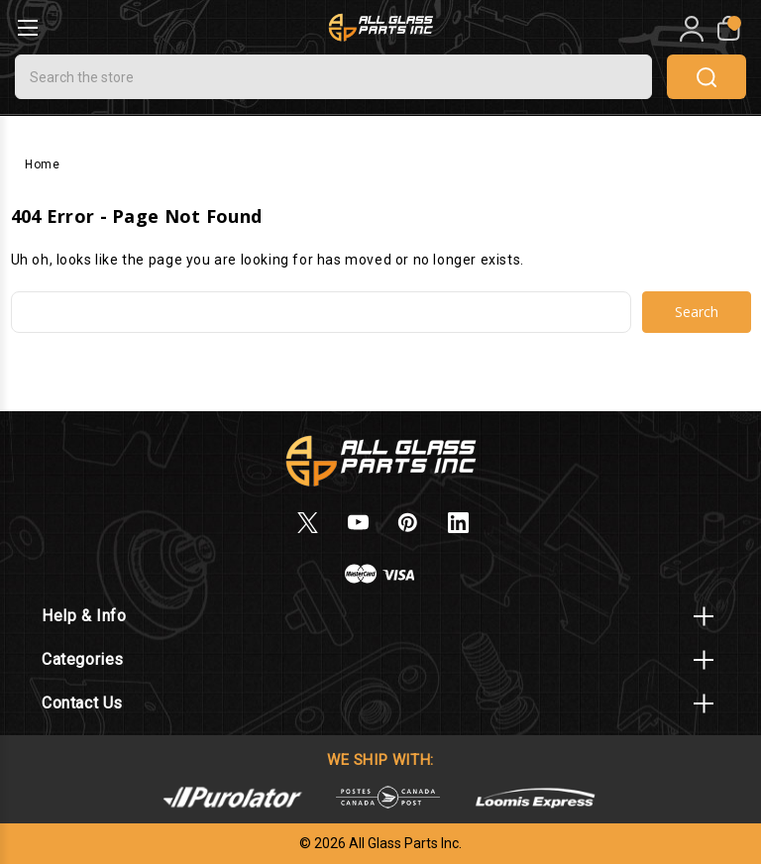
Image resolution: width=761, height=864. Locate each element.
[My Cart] (726, 29)
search (706, 77)
